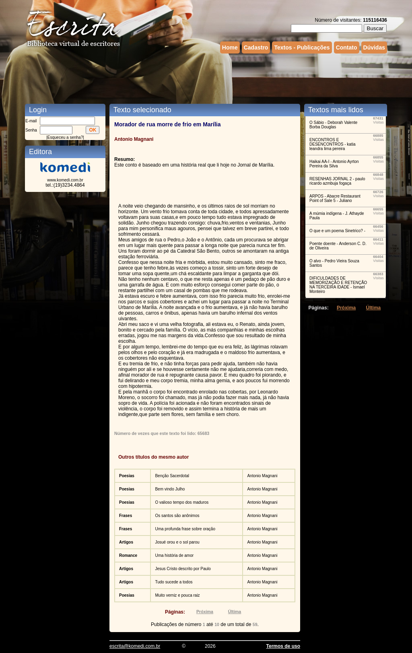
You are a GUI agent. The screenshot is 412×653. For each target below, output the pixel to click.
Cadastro (256, 47)
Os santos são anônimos (177, 515)
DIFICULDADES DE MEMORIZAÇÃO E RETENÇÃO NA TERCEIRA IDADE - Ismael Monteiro (338, 285)
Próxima (204, 611)
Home (230, 47)
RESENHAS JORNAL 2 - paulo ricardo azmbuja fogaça (337, 181)
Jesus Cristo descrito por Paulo (182, 568)
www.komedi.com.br (65, 180)
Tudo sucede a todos (173, 582)
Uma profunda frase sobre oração (185, 529)
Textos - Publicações (302, 47)
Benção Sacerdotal (172, 476)
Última (234, 611)
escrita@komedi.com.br (134, 646)
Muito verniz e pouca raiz (177, 595)
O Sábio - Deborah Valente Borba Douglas (333, 124)
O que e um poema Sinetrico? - (337, 231)
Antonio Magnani (262, 476)
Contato (346, 47)
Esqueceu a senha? (65, 137)
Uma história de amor (174, 555)
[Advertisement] (206, 78)
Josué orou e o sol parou (177, 542)
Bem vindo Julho (170, 489)
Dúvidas (374, 47)
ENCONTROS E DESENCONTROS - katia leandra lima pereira (332, 144)
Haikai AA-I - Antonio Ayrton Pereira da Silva (334, 163)
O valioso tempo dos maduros (181, 502)
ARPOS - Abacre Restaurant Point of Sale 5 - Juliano (334, 198)
